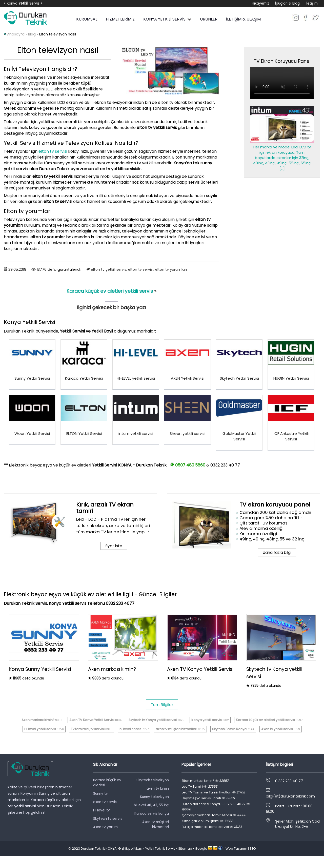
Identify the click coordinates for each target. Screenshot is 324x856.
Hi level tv (101, 810)
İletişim (312, 3)
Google (201, 848)
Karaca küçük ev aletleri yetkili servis (110, 291)
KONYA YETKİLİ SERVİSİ (167, 19)
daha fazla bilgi (277, 552)
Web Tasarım (236, 848)
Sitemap (185, 848)
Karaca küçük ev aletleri (107, 783)
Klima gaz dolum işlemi (207, 821)
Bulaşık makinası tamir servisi (211, 827)
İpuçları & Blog (287, 3)
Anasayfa (16, 34)
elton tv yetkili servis (108, 269)
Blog (32, 34)
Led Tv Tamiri (199, 786)
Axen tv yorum (105, 827)
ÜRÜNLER (208, 19)
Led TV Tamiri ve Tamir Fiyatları (213, 792)
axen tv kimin (158, 788)
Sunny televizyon (154, 796)
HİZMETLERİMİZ (120, 19)
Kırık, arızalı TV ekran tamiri (105, 508)
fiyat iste (113, 546)
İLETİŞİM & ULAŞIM (243, 19)
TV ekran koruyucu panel (274, 505)
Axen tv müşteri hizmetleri (155, 824)
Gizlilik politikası (130, 848)
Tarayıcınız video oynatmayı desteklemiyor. (282, 83)
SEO (253, 848)
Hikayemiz (260, 3)
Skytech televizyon (152, 780)
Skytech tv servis (107, 818)
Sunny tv (100, 793)
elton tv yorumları (171, 269)
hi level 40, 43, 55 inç (151, 805)
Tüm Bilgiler (162, 705)
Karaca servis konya (151, 813)
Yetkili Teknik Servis (160, 848)
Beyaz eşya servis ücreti (208, 798)
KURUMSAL (86, 19)
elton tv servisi (52, 151)
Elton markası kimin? (205, 781)
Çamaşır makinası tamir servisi (214, 815)
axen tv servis (105, 802)
